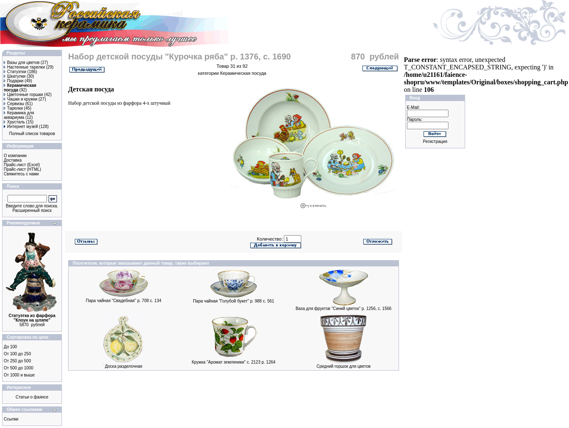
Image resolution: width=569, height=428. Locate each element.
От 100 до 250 (17, 354)
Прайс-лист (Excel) (22, 164)
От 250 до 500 (17, 361)
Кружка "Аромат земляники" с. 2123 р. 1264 (233, 362)
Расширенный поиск (32, 210)
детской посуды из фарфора (112, 103)
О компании (15, 155)
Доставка (13, 160)
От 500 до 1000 (18, 368)
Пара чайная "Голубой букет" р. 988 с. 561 (233, 301)
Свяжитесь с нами (21, 174)
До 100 (10, 346)
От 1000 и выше (19, 375)
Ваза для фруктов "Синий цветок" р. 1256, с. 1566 (344, 308)
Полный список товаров (32, 133)
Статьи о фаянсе (32, 397)
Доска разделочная (123, 366)
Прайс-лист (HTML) (22, 169)
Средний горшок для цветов (343, 366)
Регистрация (435, 141)
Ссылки (11, 419)
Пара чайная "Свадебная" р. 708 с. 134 (123, 300)
